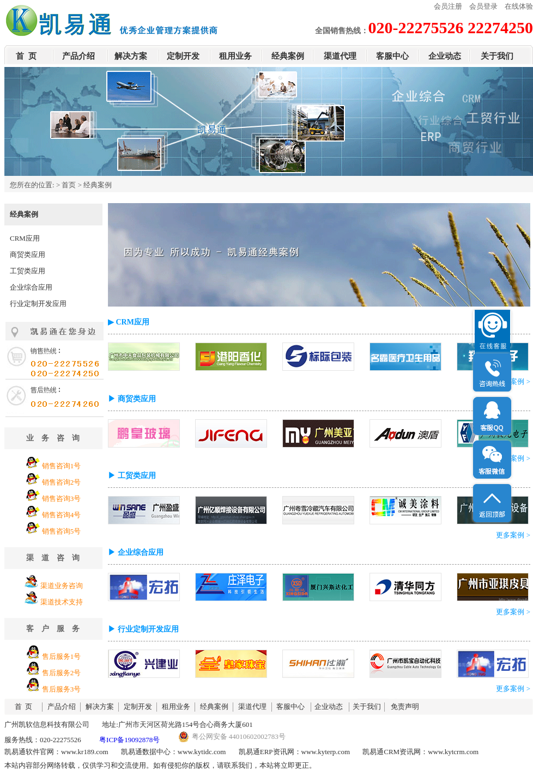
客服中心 (392, 56)
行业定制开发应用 (38, 303)
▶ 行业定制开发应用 (143, 629)
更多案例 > (513, 381)
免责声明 (405, 706)
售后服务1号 (61, 656)
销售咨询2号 (61, 482)
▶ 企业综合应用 (135, 552)
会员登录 (483, 6)
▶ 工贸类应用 (132, 476)
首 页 (26, 56)
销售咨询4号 (61, 515)
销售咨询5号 (61, 531)
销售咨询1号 (61, 466)
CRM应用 (25, 238)
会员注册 (448, 6)
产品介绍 (78, 56)
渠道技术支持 (61, 602)
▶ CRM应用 (128, 322)
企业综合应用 (31, 287)
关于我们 (497, 56)
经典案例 (287, 56)
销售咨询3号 (61, 498)
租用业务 (235, 56)
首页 (69, 185)
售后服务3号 (61, 689)
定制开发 (183, 56)
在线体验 (519, 6)
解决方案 (130, 56)
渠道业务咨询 (61, 586)
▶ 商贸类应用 (132, 399)
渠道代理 (340, 56)
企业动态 (444, 56)
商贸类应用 (27, 254)
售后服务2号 (61, 673)
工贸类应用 (27, 271)
